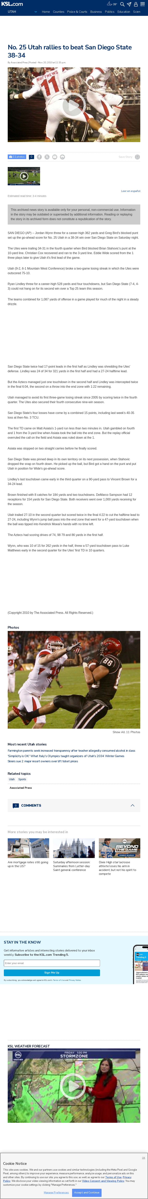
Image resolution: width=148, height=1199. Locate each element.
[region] (74, 1176)
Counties (58, 12)
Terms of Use (59, 980)
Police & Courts (77, 12)
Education (124, 12)
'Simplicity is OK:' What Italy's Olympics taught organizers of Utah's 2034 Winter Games (66, 756)
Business (96, 12)
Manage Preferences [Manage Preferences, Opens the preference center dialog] (56, 1192)
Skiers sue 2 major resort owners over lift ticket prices (43, 761)
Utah (12, 779)
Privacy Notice (75, 980)
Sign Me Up (51, 972)
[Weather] (112, 4)
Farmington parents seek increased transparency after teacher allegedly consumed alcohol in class (71, 751)
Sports (22, 779)
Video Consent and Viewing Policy (103, 1181)
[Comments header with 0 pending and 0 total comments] (74, 805)
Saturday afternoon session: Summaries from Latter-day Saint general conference (71, 866)
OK (143, 1158)
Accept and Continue (86, 1192)
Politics (109, 12)
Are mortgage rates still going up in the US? (28, 864)
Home (46, 12)
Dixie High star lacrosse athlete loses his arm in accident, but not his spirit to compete (117, 868)
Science (138, 12)
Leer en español (130, 191)
